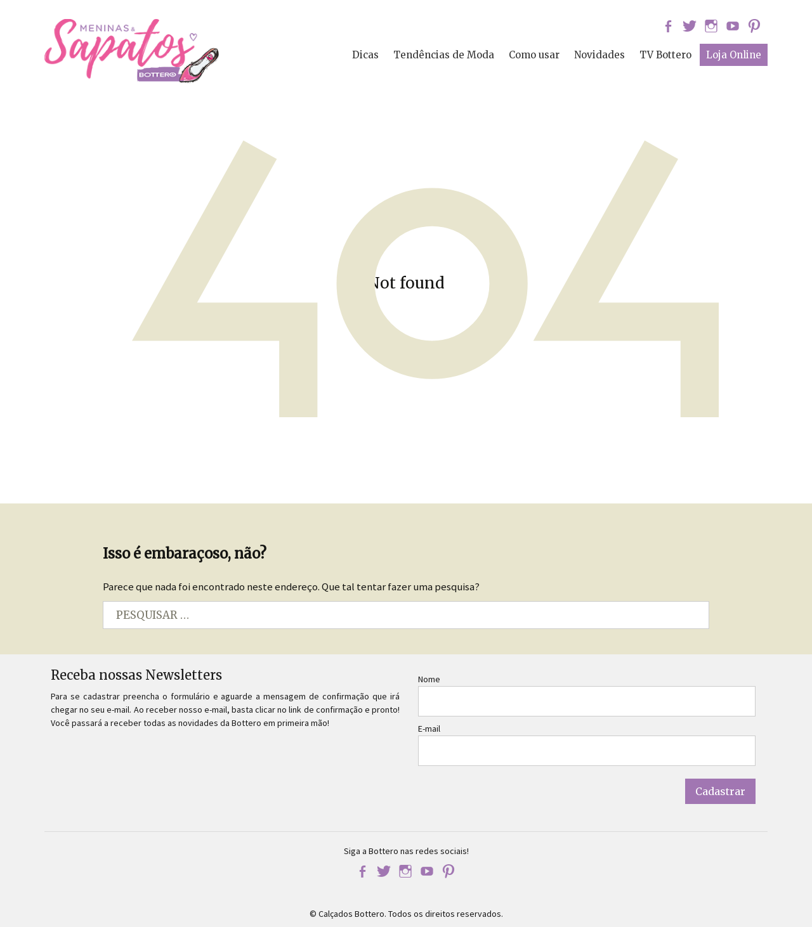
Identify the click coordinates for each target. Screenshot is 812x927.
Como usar (534, 55)
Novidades (599, 55)
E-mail (429, 728)
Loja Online (733, 55)
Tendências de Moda (443, 55)
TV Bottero (665, 55)
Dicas (365, 55)
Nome (429, 679)
